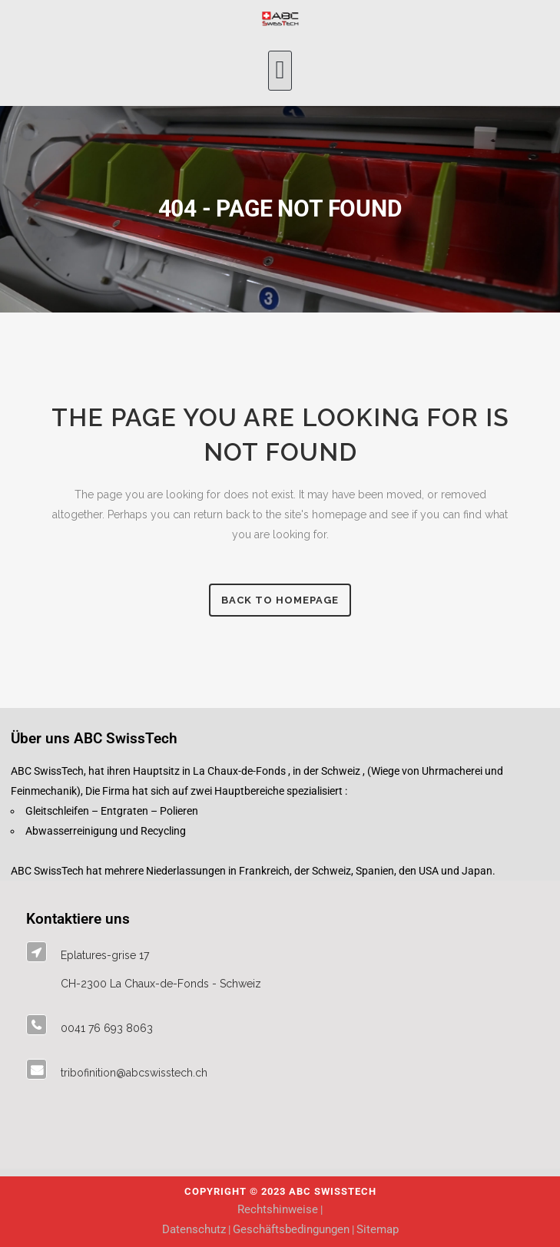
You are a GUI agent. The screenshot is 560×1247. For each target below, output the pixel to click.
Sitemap (377, 1229)
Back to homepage (280, 600)
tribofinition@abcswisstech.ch (134, 1073)
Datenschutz (194, 1229)
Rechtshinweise (277, 1209)
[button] (280, 71)
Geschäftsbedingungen (291, 1229)
